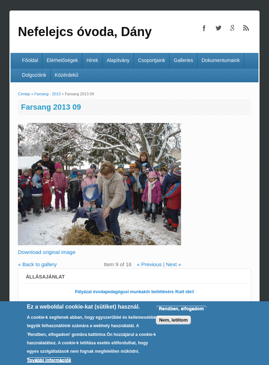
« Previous (149, 264)
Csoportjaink (151, 60)
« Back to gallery (37, 264)
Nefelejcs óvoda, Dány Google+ (232, 28)
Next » (173, 264)
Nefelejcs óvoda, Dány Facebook (204, 28)
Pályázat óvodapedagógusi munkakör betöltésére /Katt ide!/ (134, 291)
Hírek (92, 60)
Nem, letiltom (173, 325)
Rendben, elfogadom (181, 313)
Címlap (24, 94)
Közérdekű (66, 75)
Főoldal (30, 60)
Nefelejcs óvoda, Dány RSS (246, 28)
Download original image (46, 252)
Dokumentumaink (221, 60)
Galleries (183, 60)
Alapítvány (117, 60)
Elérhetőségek (62, 60)
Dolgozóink (34, 75)
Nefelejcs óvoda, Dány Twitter (218, 28)
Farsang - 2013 (47, 94)
